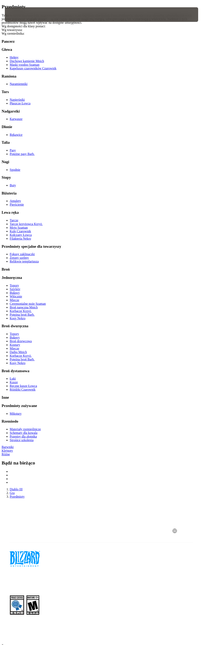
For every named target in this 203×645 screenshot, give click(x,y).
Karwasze (16, 119)
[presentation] (17, 14)
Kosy (17, 318)
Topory (14, 285)
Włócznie (16, 296)
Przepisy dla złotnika (23, 436)
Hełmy (14, 57)
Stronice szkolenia (22, 440)
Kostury (15, 344)
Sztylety (15, 289)
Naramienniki (18, 84)
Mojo (19, 227)
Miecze (14, 300)
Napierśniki (17, 99)
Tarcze (14, 220)
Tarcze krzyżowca (26, 224)
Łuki (13, 378)
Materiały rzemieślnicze (25, 429)
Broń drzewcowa (21, 341)
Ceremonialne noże (28, 303)
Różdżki (23, 389)
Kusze (14, 382)
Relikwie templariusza (24, 261)
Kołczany (21, 235)
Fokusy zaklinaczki (22, 254)
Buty (13, 185)
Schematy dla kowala (23, 433)
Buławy (15, 292)
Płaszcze (20, 103)
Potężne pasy (22, 154)
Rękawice (16, 134)
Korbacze (21, 311)
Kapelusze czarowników (33, 68)
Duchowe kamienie (27, 61)
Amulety (15, 201)
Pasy (13, 150)
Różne (6, 454)
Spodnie (15, 169)
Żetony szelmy (19, 257)
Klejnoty (7, 450)
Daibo (18, 352)
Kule (20, 231)
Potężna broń (22, 314)
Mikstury (16, 413)
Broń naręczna (24, 307)
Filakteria (20, 238)
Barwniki (8, 447)
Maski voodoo (24, 64)
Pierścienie (17, 204)
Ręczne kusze (23, 386)
